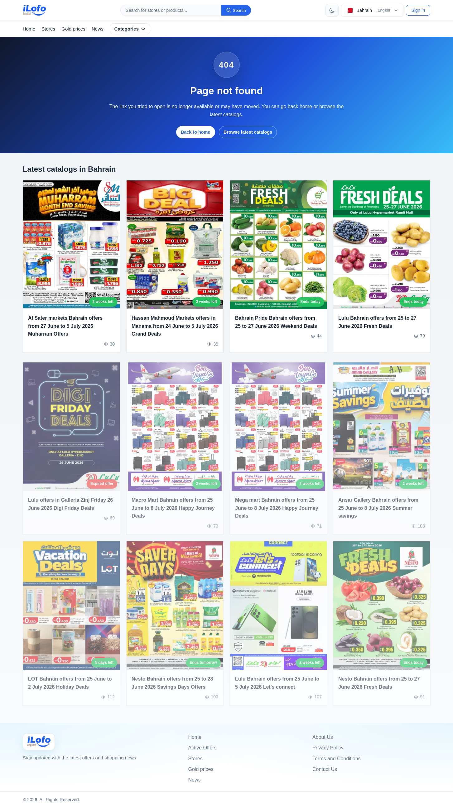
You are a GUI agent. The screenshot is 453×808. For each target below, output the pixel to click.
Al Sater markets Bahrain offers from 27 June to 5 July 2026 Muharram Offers (65, 326)
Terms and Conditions (336, 758)
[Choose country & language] (372, 10)
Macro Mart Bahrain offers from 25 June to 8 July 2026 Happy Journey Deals (173, 512)
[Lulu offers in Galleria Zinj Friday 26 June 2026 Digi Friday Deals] (71, 431)
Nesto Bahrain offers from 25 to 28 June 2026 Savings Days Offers (172, 687)
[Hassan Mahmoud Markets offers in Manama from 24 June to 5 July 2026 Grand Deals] (175, 244)
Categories (130, 28)
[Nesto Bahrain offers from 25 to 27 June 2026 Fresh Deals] (381, 610)
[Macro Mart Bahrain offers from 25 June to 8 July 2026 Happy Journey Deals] (175, 431)
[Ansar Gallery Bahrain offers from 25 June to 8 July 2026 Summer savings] (381, 431)
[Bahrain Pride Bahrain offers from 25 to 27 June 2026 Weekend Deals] (278, 244)
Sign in (418, 10)
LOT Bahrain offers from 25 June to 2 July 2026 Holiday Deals (70, 687)
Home (29, 28)
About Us (322, 737)
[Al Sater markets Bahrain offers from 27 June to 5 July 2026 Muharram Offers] (71, 244)
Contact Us (324, 769)
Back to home (195, 132)
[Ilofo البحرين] (39, 741)
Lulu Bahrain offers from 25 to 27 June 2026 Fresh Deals (377, 322)
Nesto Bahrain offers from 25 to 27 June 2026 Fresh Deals (379, 687)
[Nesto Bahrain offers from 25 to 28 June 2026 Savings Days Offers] (175, 610)
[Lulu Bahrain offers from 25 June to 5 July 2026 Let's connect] (278, 610)
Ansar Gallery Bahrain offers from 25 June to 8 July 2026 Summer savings (378, 512)
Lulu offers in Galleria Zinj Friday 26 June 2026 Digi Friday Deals (70, 508)
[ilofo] (34, 10)
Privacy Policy (328, 747)
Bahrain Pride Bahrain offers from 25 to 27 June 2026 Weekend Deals (276, 322)
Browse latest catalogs (248, 132)
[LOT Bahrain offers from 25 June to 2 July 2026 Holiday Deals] (71, 610)
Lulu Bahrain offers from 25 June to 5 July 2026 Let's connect (277, 687)
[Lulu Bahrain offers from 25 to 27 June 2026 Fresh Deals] (381, 244)
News (98, 28)
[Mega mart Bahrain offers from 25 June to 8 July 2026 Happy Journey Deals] (278, 431)
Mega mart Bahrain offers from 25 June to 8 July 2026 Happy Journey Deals (276, 512)
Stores (48, 28)
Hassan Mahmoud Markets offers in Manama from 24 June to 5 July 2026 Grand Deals (175, 326)
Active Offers (202, 747)
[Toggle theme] (332, 10)
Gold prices (73, 28)
